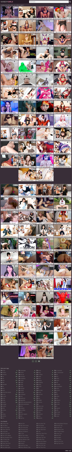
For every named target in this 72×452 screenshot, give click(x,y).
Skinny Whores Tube (24, 447)
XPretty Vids (4, 423)
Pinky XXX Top (40, 445)
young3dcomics (41, 443)
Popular (62, 5)
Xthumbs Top (58, 425)
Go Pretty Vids (5, 439)
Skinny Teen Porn (41, 433)
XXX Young (40, 435)
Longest (69, 5)
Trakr (38, 431)
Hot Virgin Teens (59, 431)
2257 (70, 450)
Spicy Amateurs (23, 431)
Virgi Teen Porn (58, 443)
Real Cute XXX (5, 433)
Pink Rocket (40, 425)
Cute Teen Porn (41, 429)
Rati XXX (22, 423)
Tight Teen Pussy (24, 425)
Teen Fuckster (5, 445)
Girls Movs (4, 425)
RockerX (21, 443)
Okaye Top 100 (40, 437)
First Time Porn (41, 447)
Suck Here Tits (40, 423)
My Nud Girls (5, 441)
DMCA (66, 450)
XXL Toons (57, 439)
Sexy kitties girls (5, 447)
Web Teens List (41, 427)
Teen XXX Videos (6, 435)
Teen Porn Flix (58, 441)
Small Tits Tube (23, 445)
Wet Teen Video (23, 435)
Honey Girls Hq (5, 429)
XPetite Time (40, 439)
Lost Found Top (23, 427)
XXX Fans (22, 441)
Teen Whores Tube (24, 439)
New (66, 5)
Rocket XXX (58, 427)
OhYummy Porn (23, 429)
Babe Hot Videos (41, 441)
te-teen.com (58, 433)
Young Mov (4, 431)
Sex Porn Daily (5, 427)
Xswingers (57, 437)
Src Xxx (21, 433)
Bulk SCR (57, 435)
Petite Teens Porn (24, 437)
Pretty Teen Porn (5, 443)
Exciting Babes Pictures (61, 423)
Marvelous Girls (59, 429)
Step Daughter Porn (6, 437)
